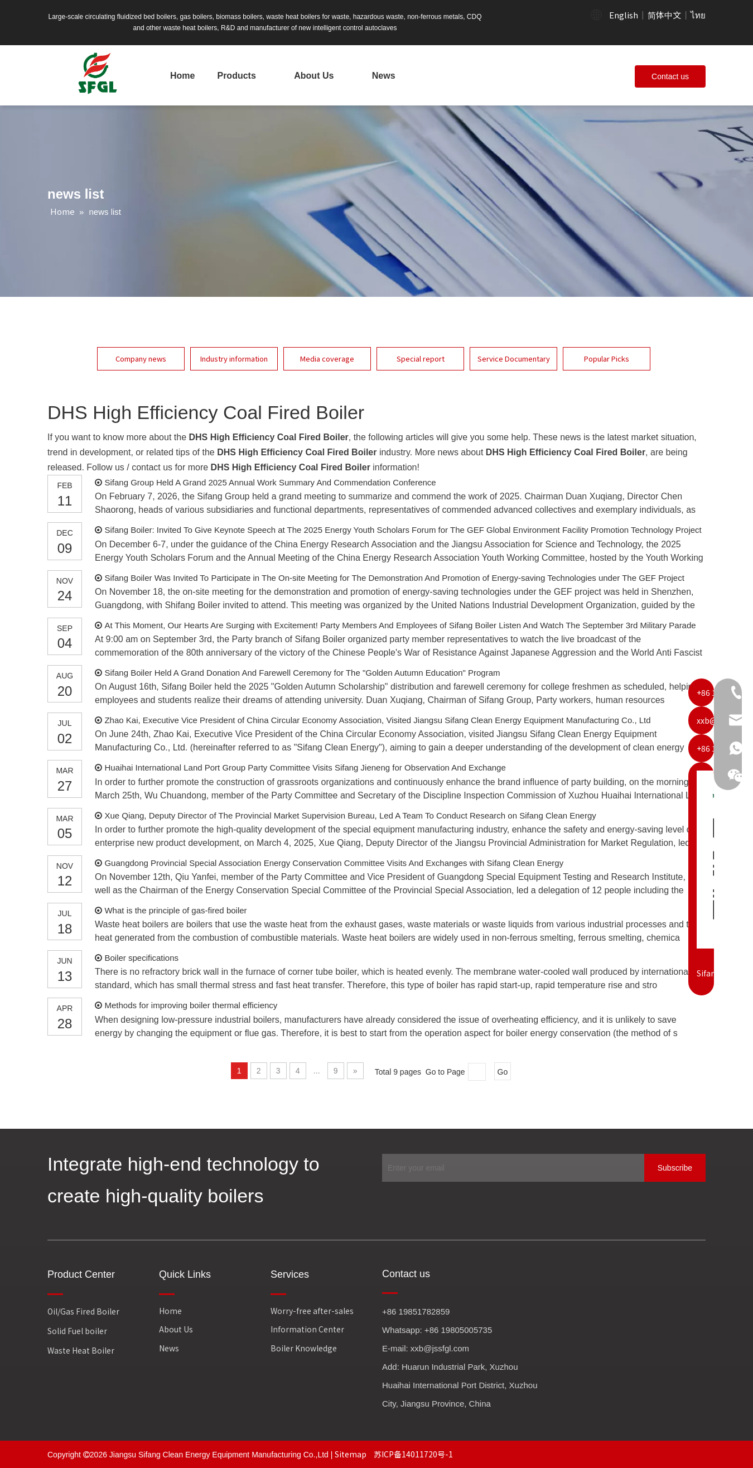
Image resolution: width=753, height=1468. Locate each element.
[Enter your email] (510, 1168)
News (169, 1348)
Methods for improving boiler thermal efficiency (190, 1005)
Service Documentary (513, 358)
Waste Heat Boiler (80, 1350)
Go (503, 1071)
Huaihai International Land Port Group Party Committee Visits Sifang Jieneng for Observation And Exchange (304, 767)
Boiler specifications (141, 957)
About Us (176, 1329)
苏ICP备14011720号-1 (413, 1454)
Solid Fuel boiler (77, 1330)
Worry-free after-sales (312, 1310)
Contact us (670, 76)
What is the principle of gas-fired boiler (175, 910)
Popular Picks (606, 358)
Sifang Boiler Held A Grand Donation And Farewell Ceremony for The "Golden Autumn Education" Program (302, 672)
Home (170, 1310)
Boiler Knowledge (304, 1348)
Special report (421, 358)
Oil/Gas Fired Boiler (83, 1311)
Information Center (307, 1329)
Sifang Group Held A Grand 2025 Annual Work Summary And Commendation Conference (270, 482)
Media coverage (327, 358)
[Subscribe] (675, 1168)
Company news (140, 358)
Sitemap (351, 1454)
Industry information (234, 358)
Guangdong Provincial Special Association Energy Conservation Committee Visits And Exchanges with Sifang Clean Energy (333, 863)
